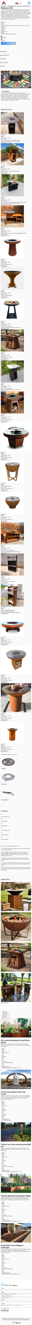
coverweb (26, 1319)
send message (4, 1309)
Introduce (16, 50)
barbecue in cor (5, 1017)
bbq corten (4, 1016)
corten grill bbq (5, 1014)
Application (16, 61)
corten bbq (4, 1011)
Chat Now (16, 39)
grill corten (4, 1015)
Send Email (16, 37)
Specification (16, 54)
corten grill (4, 1012)
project (16, 65)
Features (16, 58)
